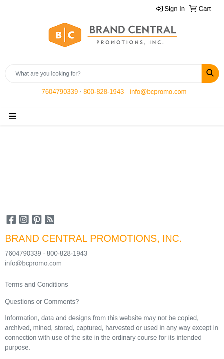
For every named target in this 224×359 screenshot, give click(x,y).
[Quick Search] (103, 73)
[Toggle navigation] (12, 116)
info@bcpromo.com (158, 91)
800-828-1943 (103, 91)
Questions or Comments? (42, 301)
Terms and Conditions (36, 284)
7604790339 (60, 91)
